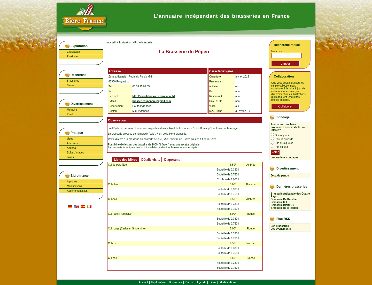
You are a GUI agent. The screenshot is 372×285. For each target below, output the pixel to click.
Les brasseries (280, 226)
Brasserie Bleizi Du (282, 205)
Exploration (73, 51)
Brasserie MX (279, 202)
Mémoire (72, 109)
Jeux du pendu (280, 175)
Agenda (71, 148)
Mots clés (276, 51)
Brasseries (73, 80)
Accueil (111, 42)
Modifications (74, 186)
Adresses (72, 143)
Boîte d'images (75, 152)
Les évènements (281, 228)
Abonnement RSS (77, 190)
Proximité (72, 56)
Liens (70, 138)
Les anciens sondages (284, 157)
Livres (70, 157)
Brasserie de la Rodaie (284, 207)
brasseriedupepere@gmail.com (152, 101)
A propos (72, 181)
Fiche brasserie (143, 42)
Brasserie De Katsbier (284, 199)
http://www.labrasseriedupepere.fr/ (154, 96)
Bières (70, 85)
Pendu (70, 114)
